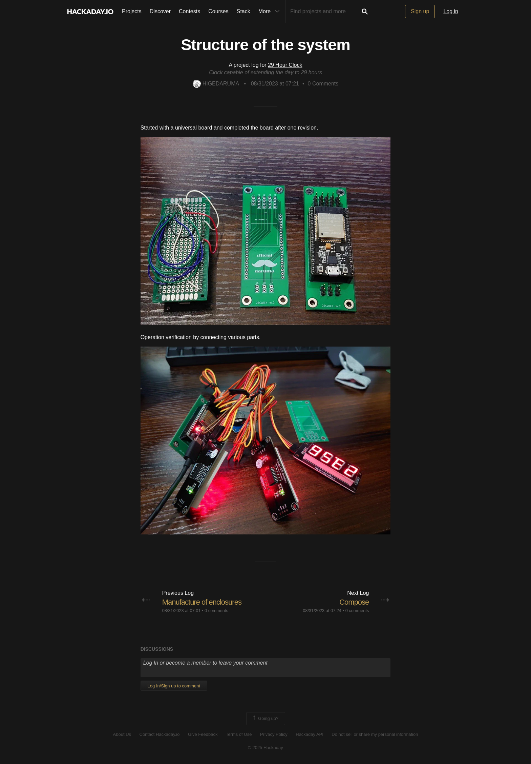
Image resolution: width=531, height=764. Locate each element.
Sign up (420, 11)
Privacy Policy (274, 734)
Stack (243, 11)
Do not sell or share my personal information (375, 734)
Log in (450, 11)
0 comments (216, 610)
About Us (122, 734)
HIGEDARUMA (216, 83)
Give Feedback (202, 734)
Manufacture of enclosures (201, 602)
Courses (218, 11)
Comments (323, 83)
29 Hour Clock (285, 65)
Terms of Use (239, 734)
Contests (189, 11)
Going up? (265, 718)
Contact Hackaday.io (160, 734)
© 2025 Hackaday (265, 747)
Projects (132, 11)
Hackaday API (309, 734)
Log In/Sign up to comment (174, 685)
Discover (160, 11)
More (270, 11)
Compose (354, 602)
